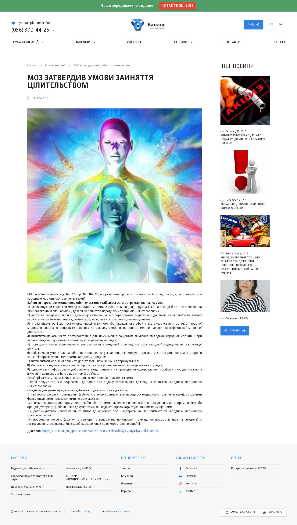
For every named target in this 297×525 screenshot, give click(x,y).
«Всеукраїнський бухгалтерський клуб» (32, 478)
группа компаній (148, 24)
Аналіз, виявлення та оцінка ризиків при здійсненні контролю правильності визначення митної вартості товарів (241, 265)
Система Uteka (20, 494)
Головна (32, 65)
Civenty (86, 512)
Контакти (232, 42)
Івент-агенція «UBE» (78, 468)
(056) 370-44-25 (30, 30)
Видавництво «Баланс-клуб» (29, 468)
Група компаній (25, 42)
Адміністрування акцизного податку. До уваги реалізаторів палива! (242, 139)
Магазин (133, 42)
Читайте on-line (177, 6)
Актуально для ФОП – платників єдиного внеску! (243, 206)
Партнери (127, 483)
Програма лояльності (80, 486)
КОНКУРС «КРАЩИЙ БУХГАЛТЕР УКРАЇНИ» (87, 478)
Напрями (82, 42)
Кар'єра (279, 42)
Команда (127, 476)
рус (281, 25)
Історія (125, 468)
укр (271, 25)
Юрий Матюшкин (120, 512)
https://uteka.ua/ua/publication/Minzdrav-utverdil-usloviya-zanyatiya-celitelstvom (100, 431)
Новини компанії (55, 65)
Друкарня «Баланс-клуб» (27, 486)
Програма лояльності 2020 (248, 468)
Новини (181, 42)
